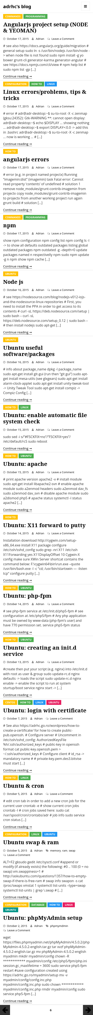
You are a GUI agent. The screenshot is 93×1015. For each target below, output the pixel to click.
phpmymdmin (59, 926)
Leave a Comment (62, 39)
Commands (12, 16)
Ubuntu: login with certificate (44, 710)
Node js (13, 281)
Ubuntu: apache (25, 464)
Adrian (40, 39)
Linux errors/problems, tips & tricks (44, 95)
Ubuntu (10, 274)
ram (65, 850)
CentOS (10, 702)
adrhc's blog (17, 6)
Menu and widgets (85, 6)
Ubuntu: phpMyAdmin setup (42, 917)
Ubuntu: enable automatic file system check (45, 418)
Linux (51, 84)
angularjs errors (26, 159)
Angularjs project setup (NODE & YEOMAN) (45, 27)
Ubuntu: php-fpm (27, 595)
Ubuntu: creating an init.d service (39, 651)
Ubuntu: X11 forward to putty (44, 525)
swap (72, 850)
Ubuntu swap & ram (31, 842)
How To (37, 84)
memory (55, 850)
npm (9, 225)
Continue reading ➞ (17, 76)
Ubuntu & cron (23, 785)
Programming (35, 16)
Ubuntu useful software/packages (29, 351)
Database (38, 905)
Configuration (16, 84)
